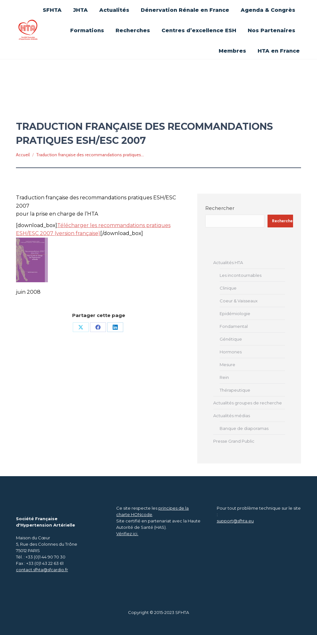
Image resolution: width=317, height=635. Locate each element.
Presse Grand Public (233, 441)
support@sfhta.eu (235, 520)
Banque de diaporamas (244, 428)
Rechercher (219, 208)
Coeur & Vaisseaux (239, 300)
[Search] (269, 31)
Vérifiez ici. (127, 533)
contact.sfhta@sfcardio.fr (42, 569)
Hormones (231, 351)
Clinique (228, 288)
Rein (224, 377)
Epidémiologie (235, 313)
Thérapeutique (235, 390)
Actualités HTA (228, 262)
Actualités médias (231, 415)
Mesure (227, 364)
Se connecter (232, 7)
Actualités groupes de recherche (247, 402)
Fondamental (234, 326)
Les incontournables (240, 275)
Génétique (231, 339)
